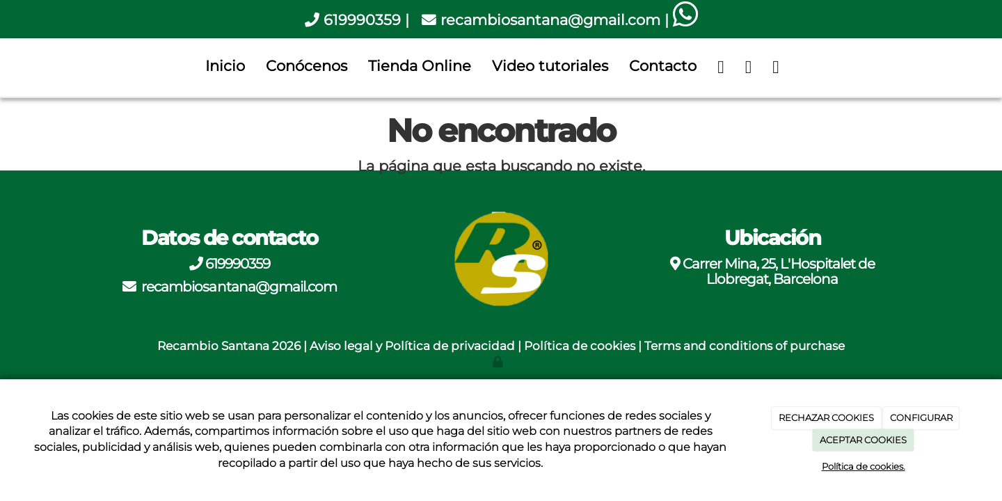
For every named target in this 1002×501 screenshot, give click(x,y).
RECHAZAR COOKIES (826, 417)
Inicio (225, 65)
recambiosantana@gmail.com (550, 20)
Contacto (663, 65)
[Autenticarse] (499, 362)
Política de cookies (579, 346)
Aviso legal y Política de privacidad (412, 346)
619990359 (362, 20)
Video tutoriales (550, 65)
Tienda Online (419, 65)
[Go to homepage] (7, 66)
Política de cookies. (863, 466)
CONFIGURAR (921, 417)
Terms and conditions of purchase (744, 346)
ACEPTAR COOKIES (863, 439)
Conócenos (306, 65)
